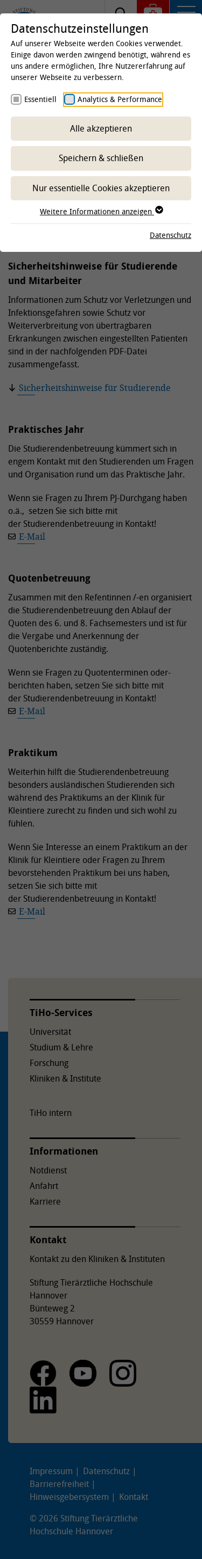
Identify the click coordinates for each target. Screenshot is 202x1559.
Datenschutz (170, 235)
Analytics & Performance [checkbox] (120, 99)
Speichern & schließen (101, 158)
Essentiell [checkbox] (40, 99)
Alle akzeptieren (101, 128)
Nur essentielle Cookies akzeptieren (101, 188)
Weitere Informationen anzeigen (101, 211)
